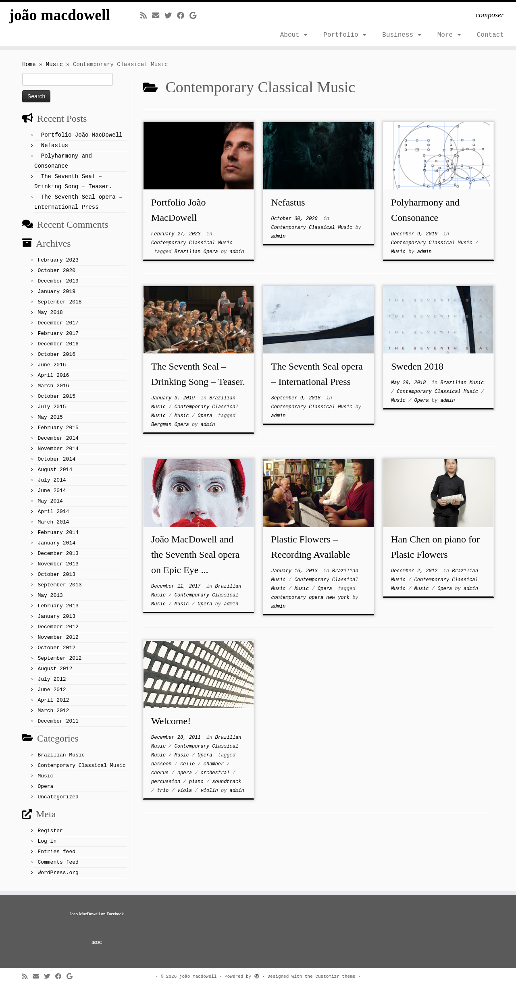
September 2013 (59, 585)
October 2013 (56, 574)
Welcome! (171, 721)
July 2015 (51, 407)
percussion (167, 782)
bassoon (163, 764)
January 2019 (56, 292)
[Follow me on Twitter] (170, 16)
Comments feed (57, 862)
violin (211, 791)
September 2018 (59, 302)
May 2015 (49, 417)
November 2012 (57, 637)
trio (164, 791)
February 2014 (57, 533)
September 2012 (59, 658)
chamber (215, 764)
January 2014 (56, 543)
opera (186, 773)
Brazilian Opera (198, 252)
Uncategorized (57, 797)
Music (54, 64)
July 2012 (51, 679)
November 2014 (57, 449)
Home (29, 64)
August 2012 (54, 669)
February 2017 (57, 333)
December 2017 (57, 323)
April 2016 (53, 375)
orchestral (217, 773)
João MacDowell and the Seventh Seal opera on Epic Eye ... (195, 554)
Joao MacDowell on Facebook (97, 913)
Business (401, 35)
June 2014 (51, 491)
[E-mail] (158, 16)
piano (197, 782)
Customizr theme (335, 976)
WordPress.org (57, 873)
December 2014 (57, 438)
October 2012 (56, 648)
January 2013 (56, 616)
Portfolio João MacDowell (82, 135)
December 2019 (57, 281)
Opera (45, 786)
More (449, 35)
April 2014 (53, 512)
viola (186, 791)
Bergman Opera (171, 425)
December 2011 (57, 721)
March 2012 (53, 711)
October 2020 (56, 271)
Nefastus (54, 145)
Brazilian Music (61, 755)
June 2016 (51, 365)
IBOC (97, 942)
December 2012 (57, 627)
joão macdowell (59, 16)
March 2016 (53, 386)
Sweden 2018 (417, 366)
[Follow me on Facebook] (183, 16)
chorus (161, 773)
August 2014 (54, 470)
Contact (490, 35)
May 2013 (49, 595)
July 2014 (51, 480)
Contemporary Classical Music (81, 766)
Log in (46, 841)
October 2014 (56, 459)
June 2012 (51, 690)
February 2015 (57, 428)
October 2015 (56, 396)
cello (189, 764)
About (294, 35)
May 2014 (49, 501)
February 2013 (57, 606)
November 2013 (57, 564)
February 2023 (57, 260)
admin (237, 252)
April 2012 (53, 700)
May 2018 (49, 313)
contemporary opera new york (312, 597)
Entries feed (56, 852)
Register (49, 831)
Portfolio (344, 35)
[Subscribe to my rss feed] (146, 16)
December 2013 (57, 554)
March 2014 (53, 522)
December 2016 (57, 344)
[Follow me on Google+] (195, 16)
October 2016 (56, 354)
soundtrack (226, 782)
